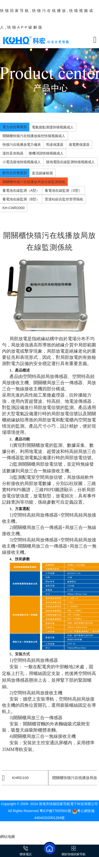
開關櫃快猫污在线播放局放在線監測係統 (33, 182)
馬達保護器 (54, 145)
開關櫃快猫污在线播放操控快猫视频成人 (33, 136)
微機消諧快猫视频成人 (46, 153)
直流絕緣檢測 (42, 173)
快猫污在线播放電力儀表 (21, 145)
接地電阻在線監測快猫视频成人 (70, 162)
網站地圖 (7, 836)
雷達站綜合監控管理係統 (64, 199)
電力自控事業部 (14, 127)
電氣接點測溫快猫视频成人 (53, 127)
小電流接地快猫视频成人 (21, 162)
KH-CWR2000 (13, 208)
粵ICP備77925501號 (55, 811)
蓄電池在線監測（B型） (21, 199)
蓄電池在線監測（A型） (21, 190)
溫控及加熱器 (12, 153)
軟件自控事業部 (14, 173)
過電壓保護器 (79, 145)
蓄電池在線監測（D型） (63, 190)
